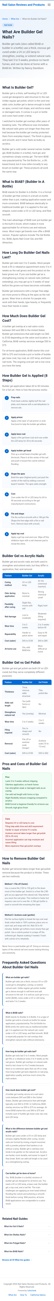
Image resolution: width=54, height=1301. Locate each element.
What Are (15, 19)
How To (23, 1295)
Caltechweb (31, 1291)
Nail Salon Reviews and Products (23, 4)
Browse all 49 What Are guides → (17, 1260)
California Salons (38, 1295)
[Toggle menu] (49, 5)
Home (5, 19)
